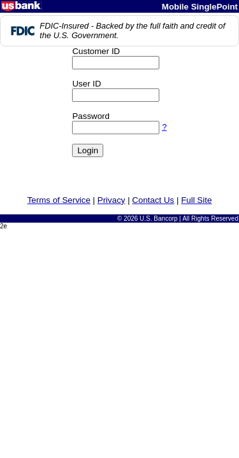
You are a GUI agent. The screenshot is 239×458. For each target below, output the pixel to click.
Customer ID (96, 51)
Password (91, 116)
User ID (86, 83)
